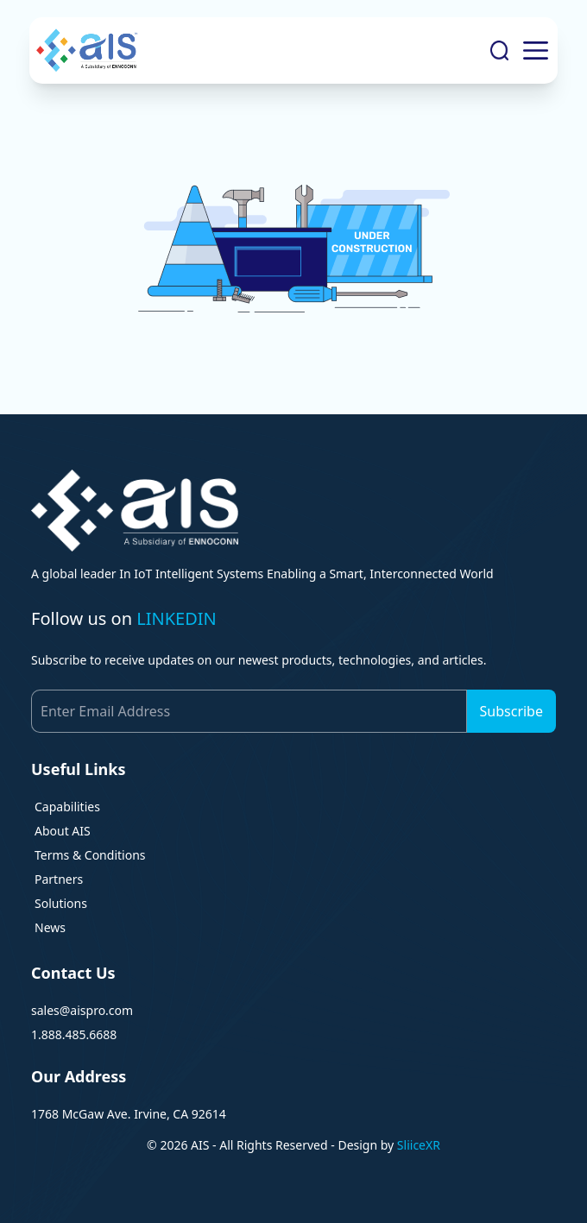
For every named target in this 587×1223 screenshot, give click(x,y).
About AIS (63, 831)
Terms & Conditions (90, 855)
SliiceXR (418, 1145)
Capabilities (67, 806)
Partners (59, 879)
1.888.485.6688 (74, 1034)
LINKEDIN (176, 618)
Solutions (61, 903)
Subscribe (511, 711)
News (50, 927)
